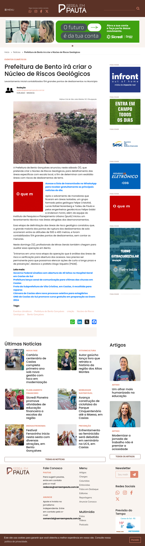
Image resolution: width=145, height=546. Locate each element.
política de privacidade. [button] (16, 541)
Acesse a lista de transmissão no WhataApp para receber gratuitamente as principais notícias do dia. (71, 187)
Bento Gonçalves (35, 314)
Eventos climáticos (22, 311)
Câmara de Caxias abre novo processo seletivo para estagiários (50, 293)
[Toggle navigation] (9, 10)
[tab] (72, 46)
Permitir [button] (135, 540)
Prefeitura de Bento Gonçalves (49, 311)
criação (70, 311)
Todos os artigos (125, 456)
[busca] (119, 8)
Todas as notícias (55, 459)
